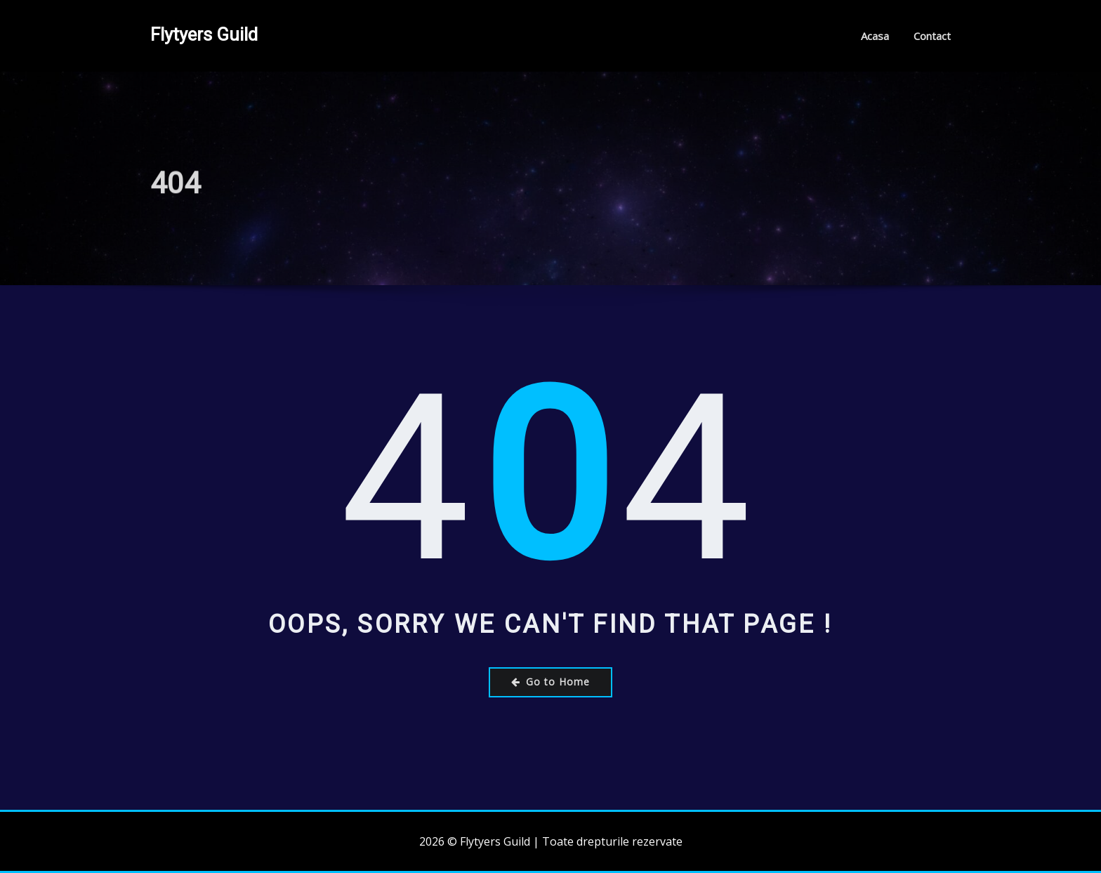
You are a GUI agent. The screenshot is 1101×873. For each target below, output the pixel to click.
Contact (932, 36)
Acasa (875, 36)
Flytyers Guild (204, 34)
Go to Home (550, 681)
